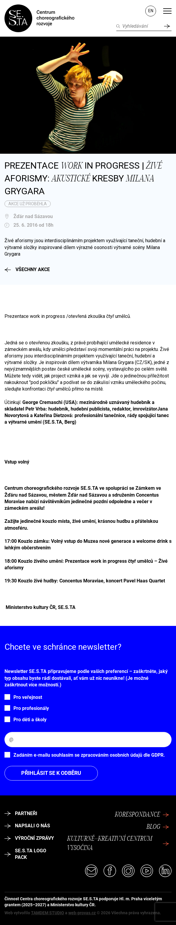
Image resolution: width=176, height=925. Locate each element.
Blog (157, 827)
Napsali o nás (27, 825)
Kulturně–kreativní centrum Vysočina (118, 843)
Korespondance (142, 814)
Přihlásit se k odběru (51, 773)
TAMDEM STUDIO (47, 912)
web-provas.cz (82, 912)
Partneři (20, 813)
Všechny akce (27, 269)
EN (150, 10)
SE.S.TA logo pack (25, 854)
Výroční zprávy (29, 838)
